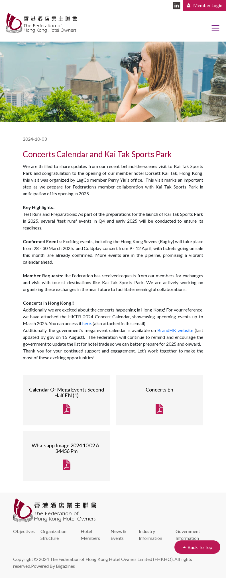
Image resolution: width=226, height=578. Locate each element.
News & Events (118, 534)
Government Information (188, 534)
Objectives (24, 531)
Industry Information (150, 534)
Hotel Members (90, 534)
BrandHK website (175, 330)
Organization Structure (53, 534)
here (86, 323)
